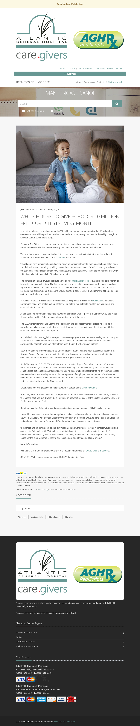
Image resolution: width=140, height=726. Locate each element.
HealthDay (43, 489)
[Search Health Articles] (65, 103)
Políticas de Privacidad (27, 646)
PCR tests (97, 300)
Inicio (78, 82)
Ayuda (72, 69)
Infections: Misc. (37, 517)
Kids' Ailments (54, 517)
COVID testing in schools (97, 451)
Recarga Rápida (85, 69)
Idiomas (63, 69)
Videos (56, 110)
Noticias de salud (33, 110)
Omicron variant (89, 388)
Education (21, 517)
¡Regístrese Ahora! (104, 69)
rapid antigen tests (80, 281)
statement (60, 257)
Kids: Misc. (68, 517)
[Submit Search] (117, 103)
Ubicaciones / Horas (25, 642)
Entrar (119, 69)
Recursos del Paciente (94, 82)
